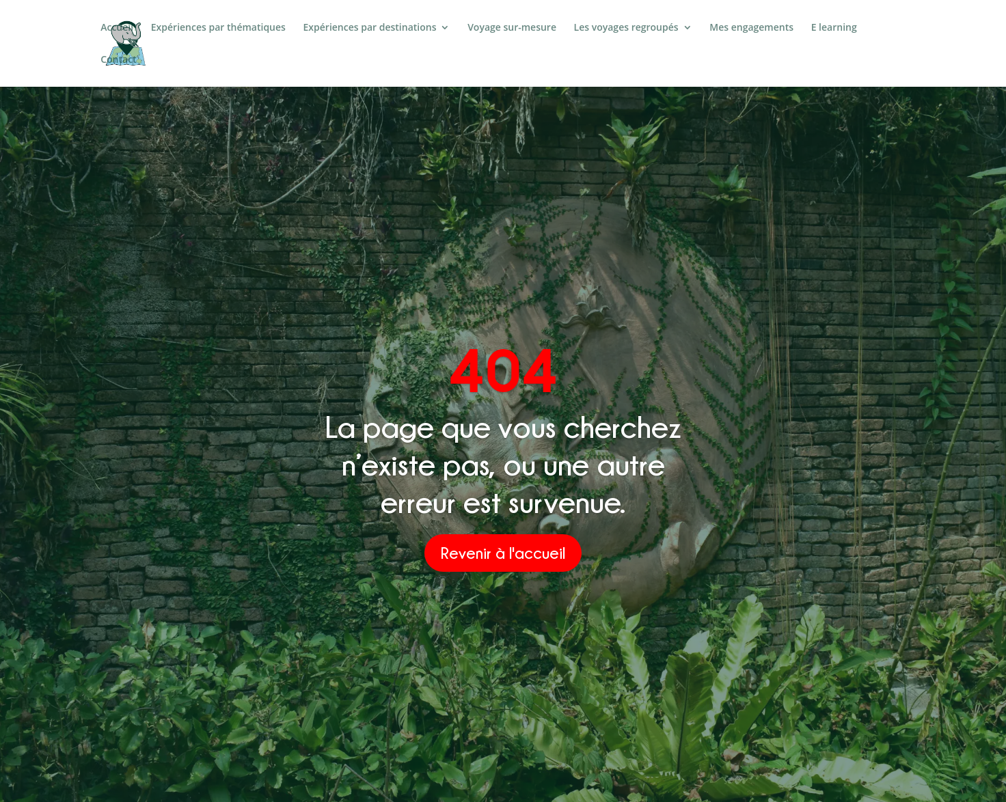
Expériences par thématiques (218, 28)
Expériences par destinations (370, 28)
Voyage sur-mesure (511, 28)
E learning (834, 28)
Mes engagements (751, 28)
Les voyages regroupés (626, 28)
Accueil (116, 28)
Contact (118, 60)
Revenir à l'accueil (503, 553)
